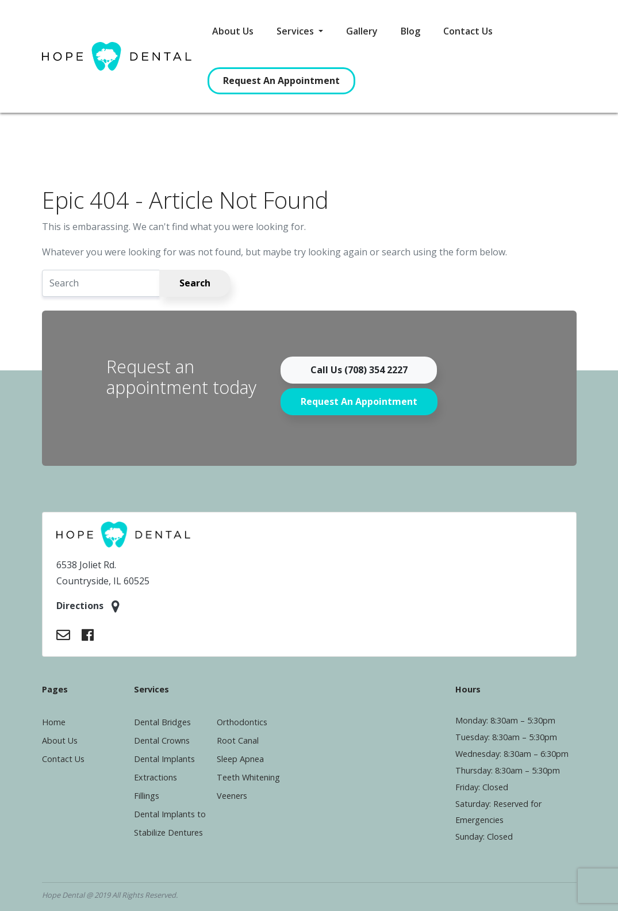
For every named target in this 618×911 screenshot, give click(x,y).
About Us (233, 31)
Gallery (362, 31)
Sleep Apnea (240, 758)
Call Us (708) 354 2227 (359, 369)
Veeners (232, 795)
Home (54, 722)
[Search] (101, 283)
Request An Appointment (281, 80)
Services (296, 31)
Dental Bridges (162, 722)
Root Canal (238, 740)
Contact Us (468, 31)
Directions (88, 606)
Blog (410, 31)
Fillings (146, 795)
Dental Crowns (162, 740)
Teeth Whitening (248, 777)
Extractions (155, 777)
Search (194, 283)
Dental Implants (164, 758)
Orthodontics (242, 722)
